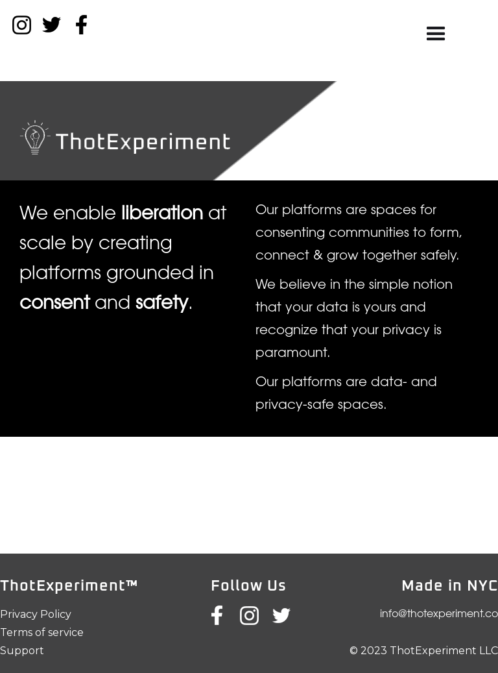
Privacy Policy (35, 614)
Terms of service (42, 632)
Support (22, 650)
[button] (436, 34)
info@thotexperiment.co (439, 614)
